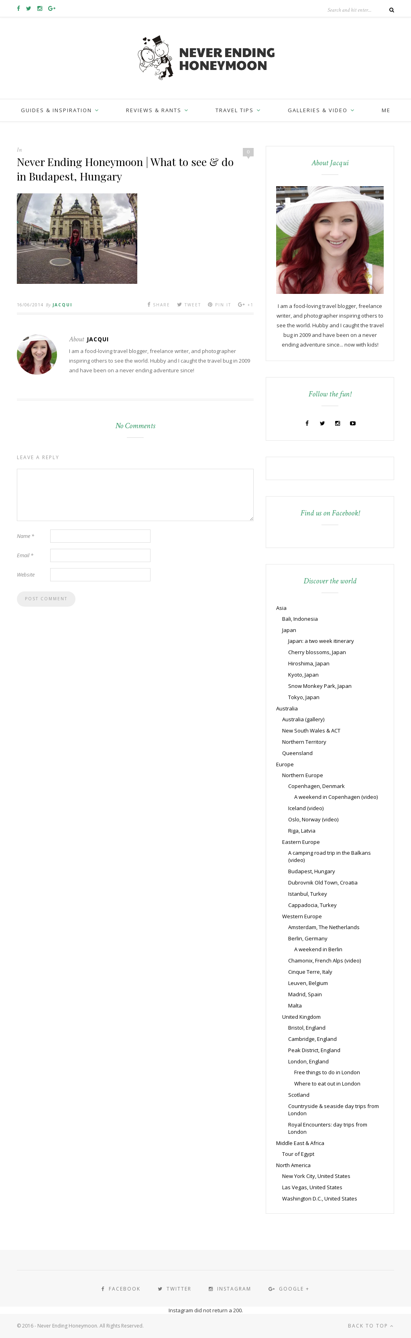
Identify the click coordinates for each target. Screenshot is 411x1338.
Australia (287, 708)
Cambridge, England (312, 1038)
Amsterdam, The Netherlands (324, 927)
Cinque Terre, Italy (310, 971)
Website (26, 574)
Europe (285, 764)
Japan (289, 630)
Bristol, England (307, 1027)
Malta (295, 1005)
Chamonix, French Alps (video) (324, 960)
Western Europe (302, 916)
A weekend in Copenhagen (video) (336, 796)
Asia (281, 608)
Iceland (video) (306, 808)
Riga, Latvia (301, 830)
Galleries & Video (318, 110)
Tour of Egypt (298, 1153)
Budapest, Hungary (311, 871)
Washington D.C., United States (319, 1198)
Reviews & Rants (153, 110)
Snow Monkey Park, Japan (320, 686)
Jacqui (62, 305)
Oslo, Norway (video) (313, 819)
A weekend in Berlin (318, 949)
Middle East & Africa (300, 1143)
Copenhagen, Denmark (316, 786)
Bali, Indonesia (300, 618)
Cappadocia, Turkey (312, 905)
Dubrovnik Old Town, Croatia (323, 882)
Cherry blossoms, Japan (317, 652)
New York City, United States (316, 1176)
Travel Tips (235, 110)
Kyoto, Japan (303, 674)
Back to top (371, 1325)
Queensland (297, 753)
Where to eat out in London (327, 1083)
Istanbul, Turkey (307, 893)
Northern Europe (302, 775)
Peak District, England (314, 1050)
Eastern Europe (301, 841)
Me (386, 110)
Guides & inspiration (56, 110)
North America (293, 1165)
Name (25, 536)
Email (25, 555)
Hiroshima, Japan (309, 663)
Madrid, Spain (305, 994)
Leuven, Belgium (308, 983)
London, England (308, 1061)
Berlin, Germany (308, 938)
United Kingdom (301, 1016)
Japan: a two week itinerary (321, 640)
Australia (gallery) (303, 719)
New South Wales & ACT (311, 730)
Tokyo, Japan (303, 697)
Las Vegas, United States (312, 1187)
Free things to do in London (327, 1072)
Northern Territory (304, 741)
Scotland (298, 1094)
